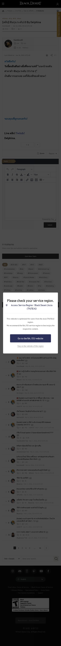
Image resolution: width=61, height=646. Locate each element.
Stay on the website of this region (30, 346)
